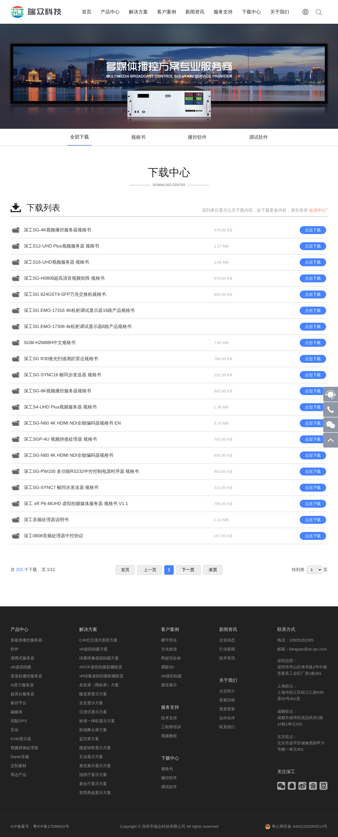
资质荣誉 (227, 709)
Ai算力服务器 (22, 685)
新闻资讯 (228, 629)
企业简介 (227, 691)
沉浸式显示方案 (93, 712)
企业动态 (227, 640)
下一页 (188, 570)
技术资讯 (227, 658)
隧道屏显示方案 (93, 694)
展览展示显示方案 (95, 765)
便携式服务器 (22, 658)
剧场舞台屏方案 (93, 729)
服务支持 (170, 707)
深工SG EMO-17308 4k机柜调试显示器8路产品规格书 (78, 326)
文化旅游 (169, 649)
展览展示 (169, 685)
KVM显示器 (21, 738)
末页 (213, 570)
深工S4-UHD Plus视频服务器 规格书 (60, 407)
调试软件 (258, 137)
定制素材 (18, 765)
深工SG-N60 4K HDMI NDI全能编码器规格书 (68, 455)
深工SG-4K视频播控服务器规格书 (57, 229)
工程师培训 (171, 727)
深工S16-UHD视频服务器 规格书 (56, 262)
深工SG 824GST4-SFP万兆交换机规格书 (65, 294)
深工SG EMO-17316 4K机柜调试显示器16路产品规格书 (79, 310)
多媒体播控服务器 (26, 640)
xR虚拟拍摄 (21, 667)
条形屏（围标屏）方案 (99, 685)
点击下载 (313, 230)
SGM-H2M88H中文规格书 (50, 342)
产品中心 (20, 629)
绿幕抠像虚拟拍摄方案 (99, 658)
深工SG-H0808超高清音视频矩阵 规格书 (64, 278)
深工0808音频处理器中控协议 (53, 535)
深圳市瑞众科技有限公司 (163, 826)
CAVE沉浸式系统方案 (98, 640)
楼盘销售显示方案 (95, 747)
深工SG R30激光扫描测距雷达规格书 (61, 358)
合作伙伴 (227, 718)
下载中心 (170, 758)
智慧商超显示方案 (95, 792)
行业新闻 (227, 649)
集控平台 (18, 703)
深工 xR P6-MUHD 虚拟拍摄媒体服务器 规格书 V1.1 (76, 503)
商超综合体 (171, 658)
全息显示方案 (91, 703)
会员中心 (317, 210)
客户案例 (170, 629)
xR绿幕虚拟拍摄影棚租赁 (101, 676)
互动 (14, 729)
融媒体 (16, 712)
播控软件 (197, 137)
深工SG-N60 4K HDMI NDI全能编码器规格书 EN (72, 423)
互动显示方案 (91, 756)
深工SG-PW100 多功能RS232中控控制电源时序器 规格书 (81, 471)
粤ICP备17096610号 (51, 826)
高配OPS (19, 721)
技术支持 (169, 718)
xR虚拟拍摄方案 (93, 649)
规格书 (138, 137)
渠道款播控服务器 (26, 676)
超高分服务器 (22, 694)
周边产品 (18, 774)
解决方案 (88, 629)
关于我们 (228, 680)
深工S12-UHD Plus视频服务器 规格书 (61, 246)
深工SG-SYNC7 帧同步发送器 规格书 (61, 487)
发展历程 (227, 700)
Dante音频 (20, 756)
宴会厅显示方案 (93, 783)
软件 (14, 649)
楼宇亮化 (169, 640)
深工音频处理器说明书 (46, 519)
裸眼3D (167, 667)
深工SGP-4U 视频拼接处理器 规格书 (60, 439)
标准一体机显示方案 (97, 721)
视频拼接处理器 (24, 747)
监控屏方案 (89, 738)
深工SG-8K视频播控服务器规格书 (57, 390)
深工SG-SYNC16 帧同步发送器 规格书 (62, 374)
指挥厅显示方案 (93, 774)
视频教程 (169, 736)
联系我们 (227, 727)
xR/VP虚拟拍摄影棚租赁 (100, 667)
